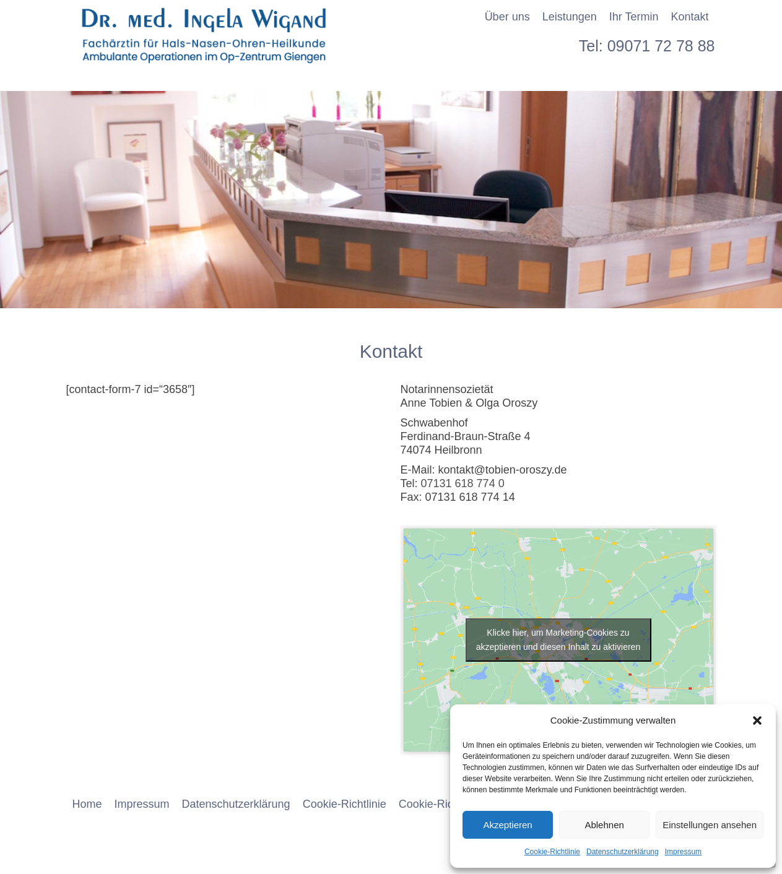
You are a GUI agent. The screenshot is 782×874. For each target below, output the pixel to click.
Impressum (683, 851)
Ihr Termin (634, 17)
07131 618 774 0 (463, 483)
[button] (757, 720)
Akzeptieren (507, 825)
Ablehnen (603, 825)
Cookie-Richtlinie (552, 851)
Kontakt (689, 17)
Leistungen (569, 17)
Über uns (507, 17)
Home (87, 804)
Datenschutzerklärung (622, 851)
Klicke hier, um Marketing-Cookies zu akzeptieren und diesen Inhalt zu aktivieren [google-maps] (558, 640)
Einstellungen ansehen (710, 825)
